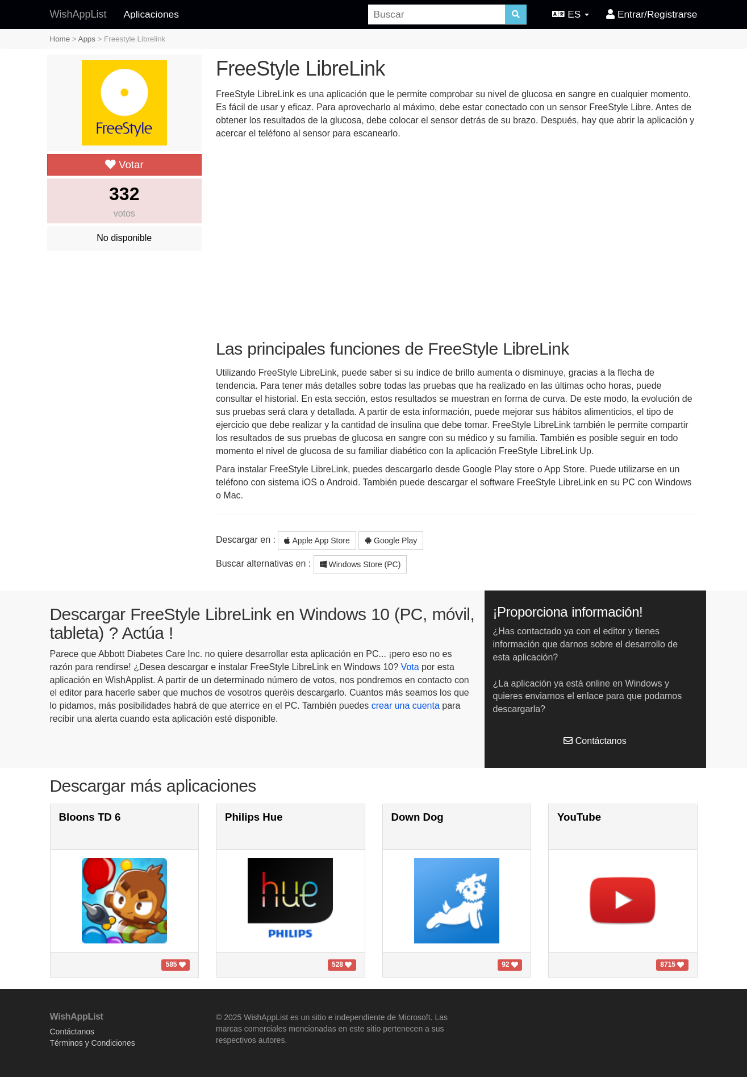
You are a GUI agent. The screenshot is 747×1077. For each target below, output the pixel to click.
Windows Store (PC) (360, 564)
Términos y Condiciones (92, 1042)
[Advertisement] (457, 238)
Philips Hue (254, 817)
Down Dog (417, 817)
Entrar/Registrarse (651, 14)
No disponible (124, 238)
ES (570, 14)
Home (60, 39)
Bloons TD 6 (90, 817)
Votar (124, 165)
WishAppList (78, 14)
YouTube (579, 817)
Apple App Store (316, 540)
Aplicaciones (151, 14)
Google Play (391, 540)
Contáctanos (595, 741)
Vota (410, 667)
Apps (86, 39)
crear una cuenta (406, 705)
